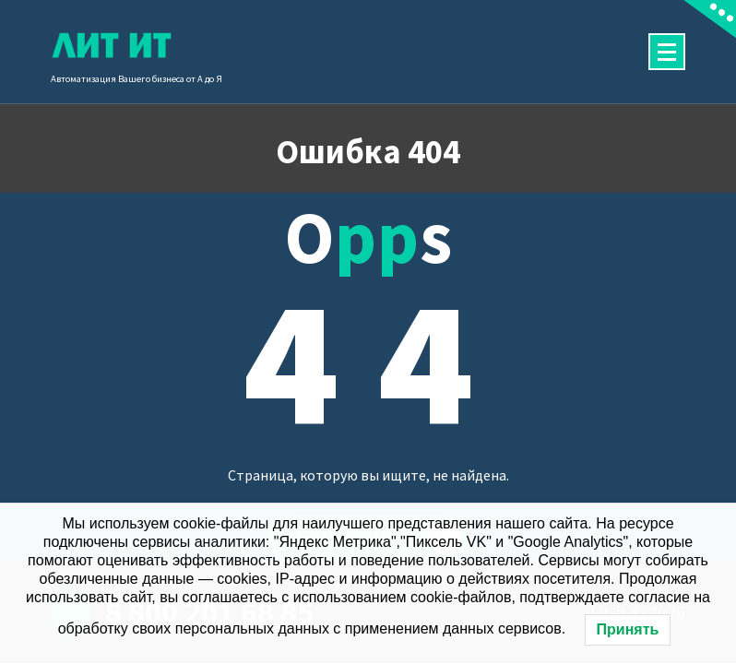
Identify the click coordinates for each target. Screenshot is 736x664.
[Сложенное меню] (666, 51)
